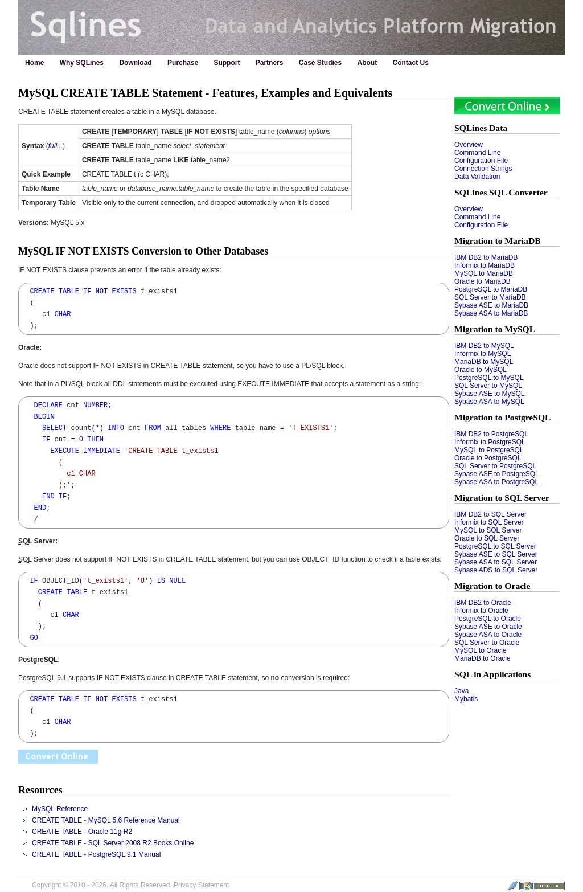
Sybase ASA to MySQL (489, 402)
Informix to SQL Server (489, 522)
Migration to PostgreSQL (502, 417)
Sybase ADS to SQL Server (495, 570)
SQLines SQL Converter (501, 192)
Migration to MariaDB (497, 240)
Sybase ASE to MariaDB (491, 305)
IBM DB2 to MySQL (484, 346)
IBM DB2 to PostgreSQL (491, 434)
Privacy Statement (201, 885)
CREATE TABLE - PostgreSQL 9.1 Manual (96, 854)
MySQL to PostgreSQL (489, 450)
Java (461, 691)
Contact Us (411, 63)
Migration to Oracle (492, 586)
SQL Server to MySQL (488, 386)
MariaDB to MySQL (483, 362)
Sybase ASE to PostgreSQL (496, 474)
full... (55, 146)
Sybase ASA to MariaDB (491, 313)
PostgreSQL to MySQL (489, 378)
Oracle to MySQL (480, 370)
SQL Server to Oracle (486, 643)
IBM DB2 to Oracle (482, 603)
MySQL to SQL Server (488, 530)
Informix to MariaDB (484, 265)
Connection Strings (483, 169)
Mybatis (466, 699)
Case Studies (320, 63)
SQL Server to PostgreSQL (495, 466)
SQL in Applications (492, 674)
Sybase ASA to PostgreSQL (496, 482)
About (367, 63)
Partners (270, 63)
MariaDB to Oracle (482, 658)
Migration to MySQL (494, 329)
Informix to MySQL (482, 354)
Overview (468, 145)
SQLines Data (480, 128)
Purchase (182, 63)
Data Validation (477, 177)
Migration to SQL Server (501, 497)
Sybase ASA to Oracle (488, 635)
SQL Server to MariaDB (490, 297)
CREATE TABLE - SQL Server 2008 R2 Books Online (113, 843)
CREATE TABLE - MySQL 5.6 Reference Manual (106, 820)
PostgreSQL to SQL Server (495, 546)
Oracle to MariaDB (482, 281)
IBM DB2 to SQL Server (490, 514)
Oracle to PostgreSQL (487, 458)
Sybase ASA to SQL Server (495, 562)
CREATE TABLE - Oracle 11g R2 (82, 832)
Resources (40, 790)
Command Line (477, 153)
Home (34, 63)
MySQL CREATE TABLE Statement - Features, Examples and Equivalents (205, 93)
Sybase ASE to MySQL (489, 394)
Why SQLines (82, 63)
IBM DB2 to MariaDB (486, 257)
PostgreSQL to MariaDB (490, 289)
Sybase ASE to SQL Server (495, 554)
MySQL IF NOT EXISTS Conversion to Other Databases (143, 251)
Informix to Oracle (481, 611)
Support (227, 63)
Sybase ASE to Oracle (488, 627)
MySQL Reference (60, 809)
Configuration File (481, 161)
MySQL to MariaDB (483, 273)
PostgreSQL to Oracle (487, 619)
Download (135, 63)
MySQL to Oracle (480, 650)
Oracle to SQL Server (486, 538)
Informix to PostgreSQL (489, 442)
